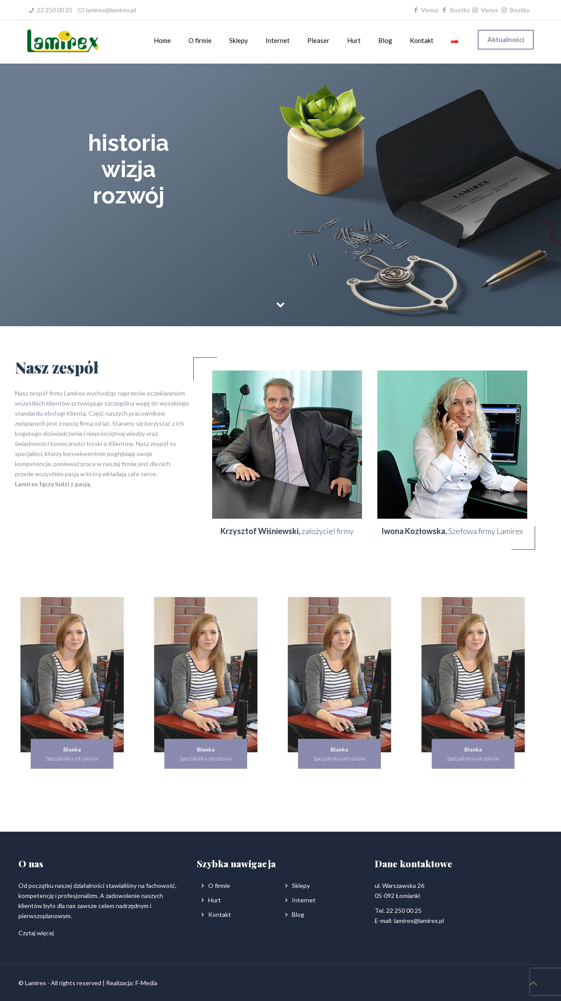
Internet (304, 900)
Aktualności (505, 39)
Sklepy (301, 885)
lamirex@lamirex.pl (111, 10)
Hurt (214, 900)
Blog (298, 914)
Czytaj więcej (36, 933)
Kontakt (219, 914)
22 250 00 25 (54, 10)
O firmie (219, 885)
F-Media (146, 983)
